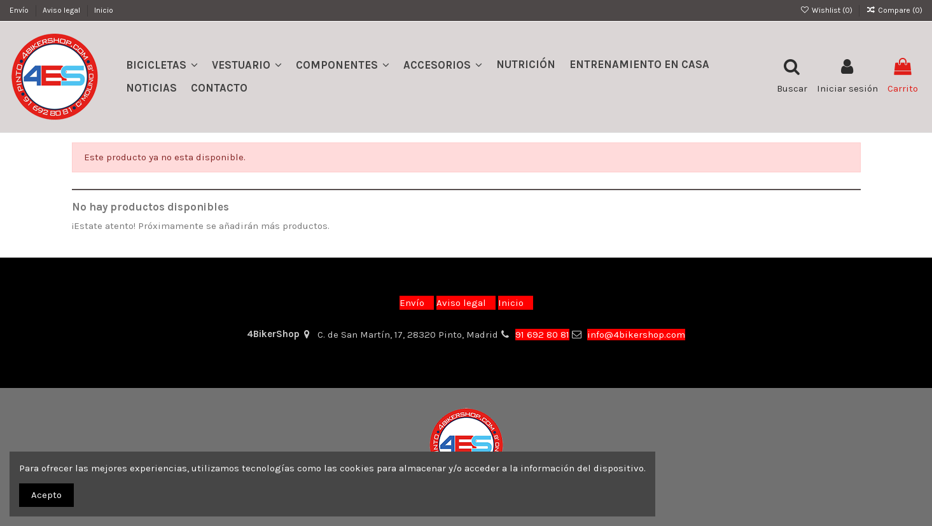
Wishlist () (827, 10)
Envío (20, 10)
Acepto (46, 495)
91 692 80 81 (542, 334)
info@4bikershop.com (636, 334)
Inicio (103, 10)
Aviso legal (62, 10)
